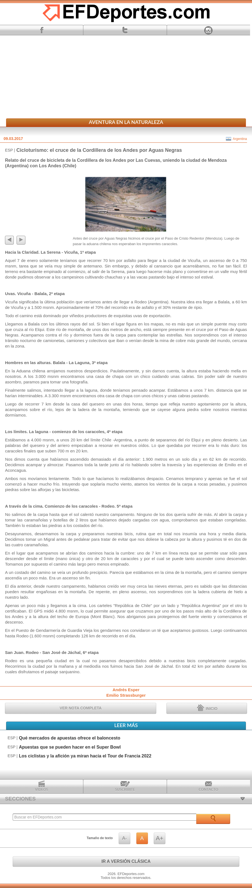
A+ (159, 838)
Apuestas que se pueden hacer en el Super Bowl (70, 747)
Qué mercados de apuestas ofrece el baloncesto (69, 738)
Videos (41, 786)
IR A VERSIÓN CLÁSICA (125, 861)
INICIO (207, 707)
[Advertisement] (126, 77)
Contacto (208, 786)
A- (124, 838)
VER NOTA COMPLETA (81, 708)
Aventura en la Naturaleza (126, 122)
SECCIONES (20, 799)
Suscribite (125, 786)
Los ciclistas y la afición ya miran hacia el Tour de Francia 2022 (85, 756)
